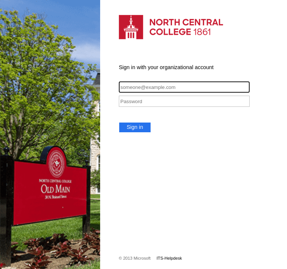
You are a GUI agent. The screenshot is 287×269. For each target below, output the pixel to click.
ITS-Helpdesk (169, 258)
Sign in (135, 127)
